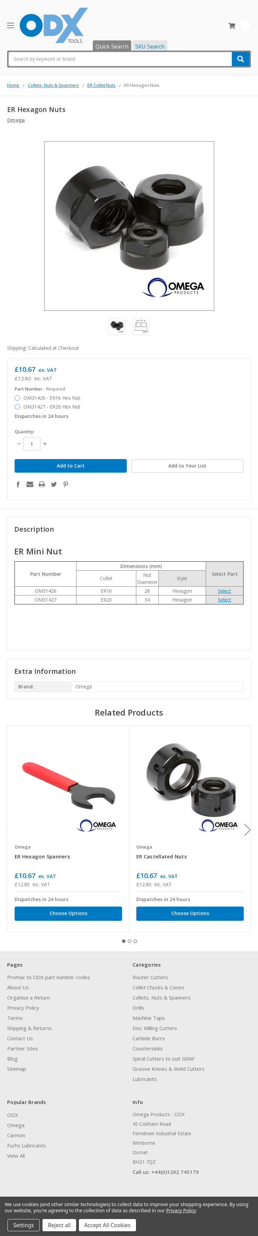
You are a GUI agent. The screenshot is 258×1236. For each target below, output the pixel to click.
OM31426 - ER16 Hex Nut (51, 398)
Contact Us (20, 1034)
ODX (12, 1111)
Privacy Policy (23, 1004)
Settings (23, 1225)
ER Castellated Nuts (161, 853)
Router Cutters (150, 973)
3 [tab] (135, 937)
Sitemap (16, 1065)
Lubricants (145, 1075)
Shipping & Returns (29, 1024)
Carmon (16, 1131)
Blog (12, 1055)
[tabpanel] (68, 825)
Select (224, 587)
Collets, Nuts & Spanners (162, 994)
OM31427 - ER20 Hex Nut (51, 406)
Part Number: (40, 389)
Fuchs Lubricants (26, 1141)
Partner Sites (22, 1045)
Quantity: (24, 432)
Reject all (59, 1225)
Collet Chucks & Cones (158, 984)
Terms (15, 1014)
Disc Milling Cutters (155, 1024)
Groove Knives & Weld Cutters (169, 1065)
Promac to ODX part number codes (48, 973)
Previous (9, 826)
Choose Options (68, 909)
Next (247, 826)
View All (16, 1151)
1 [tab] (123, 937)
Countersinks (148, 1045)
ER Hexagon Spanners (42, 853)
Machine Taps (149, 1014)
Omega (15, 1121)
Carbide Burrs (149, 1034)
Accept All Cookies (107, 1225)
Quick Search (112, 46)
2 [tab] (129, 937)
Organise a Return (28, 994)
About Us (18, 984)
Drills (138, 1004)
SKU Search (150, 46)
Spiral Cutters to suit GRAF (164, 1055)
